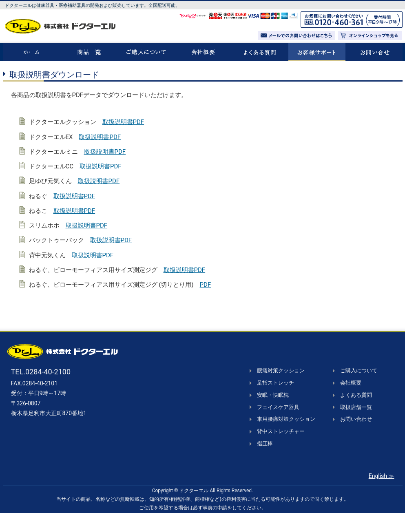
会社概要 (350, 383)
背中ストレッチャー (281, 431)
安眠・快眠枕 (273, 395)
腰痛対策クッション (281, 370)
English (378, 476)
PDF (205, 284)
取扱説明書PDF (123, 122)
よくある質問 (356, 395)
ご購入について (358, 370)
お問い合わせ (356, 419)
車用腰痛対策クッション (286, 419)
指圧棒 (265, 443)
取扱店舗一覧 (356, 407)
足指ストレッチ (275, 383)
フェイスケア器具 (278, 407)
